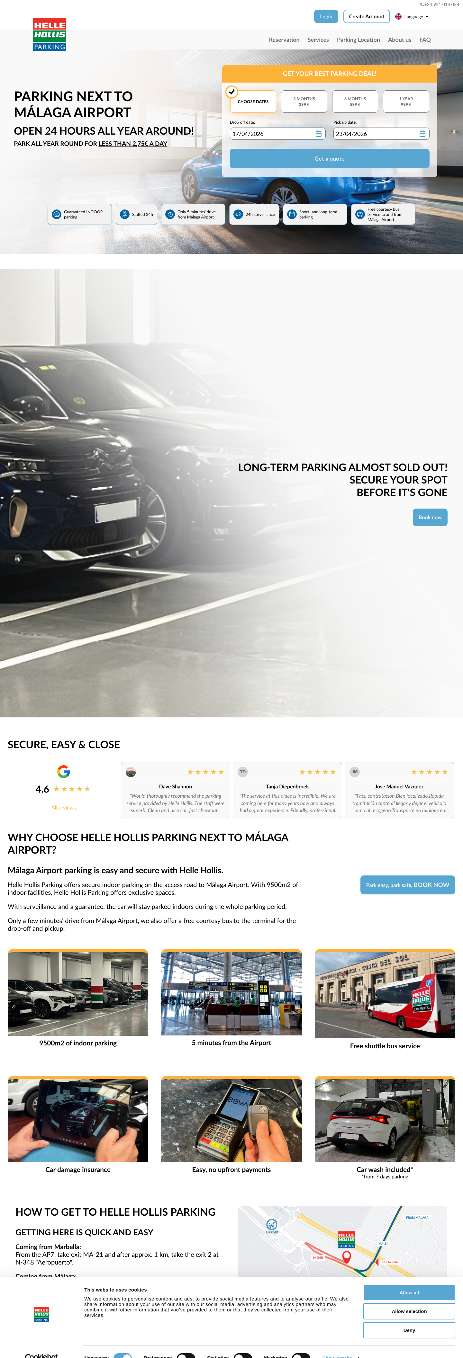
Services (318, 39)
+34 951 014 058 (439, 4)
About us (399, 39)
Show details (337, 1345)
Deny (409, 1317)
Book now (430, 517)
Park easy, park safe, (407, 885)
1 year (405, 101)
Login (326, 16)
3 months (304, 101)
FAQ (425, 39)
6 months (355, 101)
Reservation (284, 39)
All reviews (63, 807)
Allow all (409, 1279)
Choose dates (253, 101)
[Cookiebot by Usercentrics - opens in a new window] (42, 1345)
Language (413, 16)
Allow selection (409, 1298)
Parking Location (358, 39)
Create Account (367, 16)
